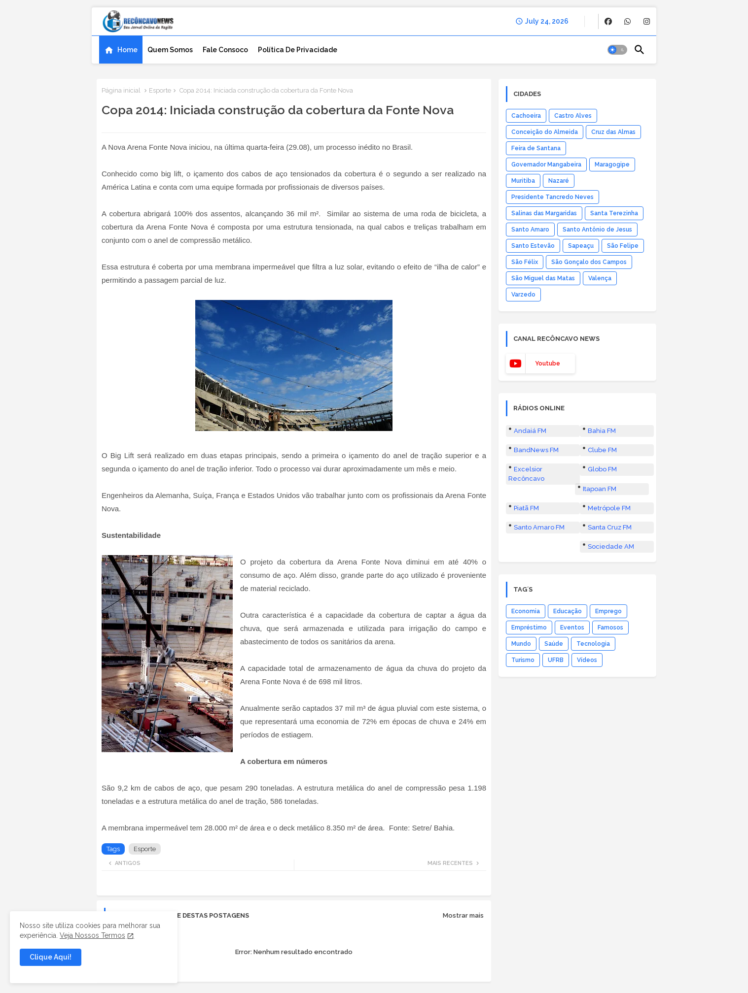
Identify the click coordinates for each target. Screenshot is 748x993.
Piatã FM (526, 508)
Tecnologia (593, 643)
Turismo (522, 660)
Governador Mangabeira (546, 164)
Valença (599, 278)
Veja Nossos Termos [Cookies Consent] (92, 935)
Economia (525, 611)
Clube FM (602, 450)
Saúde (553, 643)
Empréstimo (529, 627)
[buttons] (608, 21)
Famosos (610, 627)
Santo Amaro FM (539, 527)
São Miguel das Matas (543, 278)
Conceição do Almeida (544, 132)
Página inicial (121, 90)
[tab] (120, 50)
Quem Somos (170, 50)
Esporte (160, 90)
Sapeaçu (581, 245)
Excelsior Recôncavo (526, 473)
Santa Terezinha (614, 213)
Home (127, 50)
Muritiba (523, 180)
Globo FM (602, 469)
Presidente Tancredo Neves (552, 197)
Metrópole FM (609, 508)
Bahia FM (602, 430)
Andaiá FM (530, 430)
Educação (567, 611)
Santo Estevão (533, 245)
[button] (617, 50)
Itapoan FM (599, 489)
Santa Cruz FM (610, 527)
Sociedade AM (611, 546)
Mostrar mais (463, 915)
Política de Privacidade (297, 50)
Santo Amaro (530, 229)
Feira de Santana (536, 148)
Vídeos (587, 660)
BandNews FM (536, 450)
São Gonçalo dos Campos (589, 262)
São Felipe (623, 245)
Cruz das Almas (613, 132)
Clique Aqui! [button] (50, 957)
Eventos (572, 627)
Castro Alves (573, 115)
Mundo (521, 643)
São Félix (524, 262)
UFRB (556, 660)
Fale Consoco (225, 50)
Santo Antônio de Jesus (597, 229)
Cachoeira (526, 115)
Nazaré (558, 180)
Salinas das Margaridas (544, 213)
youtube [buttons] (547, 363)
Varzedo (523, 294)
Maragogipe (612, 164)
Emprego (608, 611)
